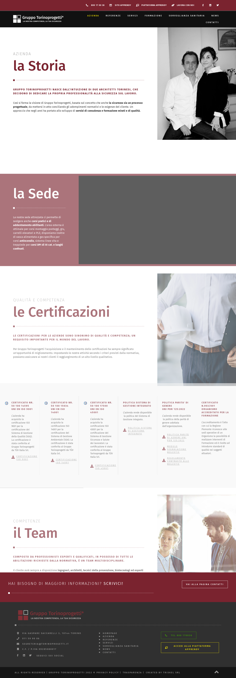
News (215, 15)
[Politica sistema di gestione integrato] (124, 486)
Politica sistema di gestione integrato (140, 487)
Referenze (113, 15)
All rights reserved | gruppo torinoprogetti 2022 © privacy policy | (68, 672)
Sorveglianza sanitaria (187, 15)
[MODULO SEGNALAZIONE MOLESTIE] (164, 505)
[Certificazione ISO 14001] (52, 516)
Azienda (93, 15)
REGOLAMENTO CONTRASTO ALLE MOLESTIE (178, 517)
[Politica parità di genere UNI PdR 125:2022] (164, 493)
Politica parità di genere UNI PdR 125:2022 (178, 494)
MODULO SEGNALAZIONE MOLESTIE (176, 506)
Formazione (153, 15)
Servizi (133, 15)
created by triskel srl (163, 672)
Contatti (212, 22)
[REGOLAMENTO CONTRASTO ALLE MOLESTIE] (164, 517)
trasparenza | (133, 672)
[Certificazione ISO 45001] (92, 522)
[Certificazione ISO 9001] (13, 513)
